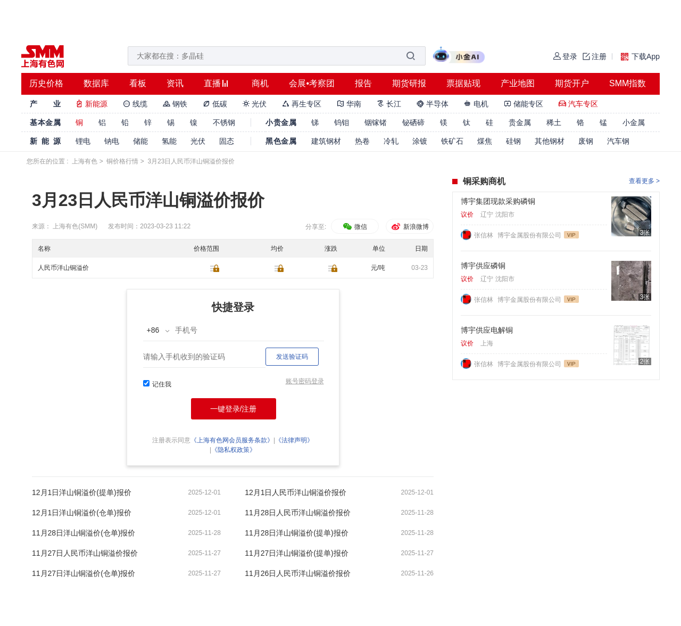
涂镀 (419, 141)
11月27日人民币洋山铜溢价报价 (85, 553)
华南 (349, 104)
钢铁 (175, 104)
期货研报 (409, 83)
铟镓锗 (375, 122)
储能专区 (523, 104)
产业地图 (518, 83)
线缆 (135, 104)
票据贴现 (463, 83)
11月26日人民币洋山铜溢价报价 (298, 573)
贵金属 (520, 122)
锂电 (83, 141)
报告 (363, 83)
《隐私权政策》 (233, 450)
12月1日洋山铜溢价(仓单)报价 (81, 512)
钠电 (111, 141)
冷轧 (391, 141)
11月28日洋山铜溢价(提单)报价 (296, 533)
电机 (476, 104)
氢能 (169, 141)
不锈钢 (224, 122)
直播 (212, 83)
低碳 (215, 104)
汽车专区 (578, 104)
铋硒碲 (413, 122)
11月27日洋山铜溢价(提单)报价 (296, 553)
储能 (140, 141)
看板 (137, 83)
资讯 (175, 83)
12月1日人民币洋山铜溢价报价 (295, 492)
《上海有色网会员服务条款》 (231, 440)
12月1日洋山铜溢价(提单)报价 (81, 492)
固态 (226, 141)
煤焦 (484, 141)
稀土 (553, 122)
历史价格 (46, 83)
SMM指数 (627, 83)
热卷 (362, 141)
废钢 (585, 141)
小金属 (633, 122)
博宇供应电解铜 (487, 330)
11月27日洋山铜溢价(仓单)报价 (83, 573)
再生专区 (301, 104)
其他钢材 (549, 141)
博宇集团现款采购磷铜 (498, 201)
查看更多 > (644, 181)
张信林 (484, 235)
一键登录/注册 (233, 409)
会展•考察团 (312, 83)
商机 (260, 83)
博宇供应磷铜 (483, 265)
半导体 (433, 104)
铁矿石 (452, 141)
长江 (389, 104)
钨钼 (341, 122)
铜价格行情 (122, 161)
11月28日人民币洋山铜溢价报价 (298, 512)
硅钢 (513, 141)
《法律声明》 (294, 440)
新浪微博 (409, 226)
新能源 (91, 104)
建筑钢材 (326, 141)
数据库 (96, 83)
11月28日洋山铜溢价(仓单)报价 (83, 533)
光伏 (255, 104)
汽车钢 (618, 141)
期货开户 (572, 83)
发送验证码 (292, 356)
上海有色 (84, 161)
